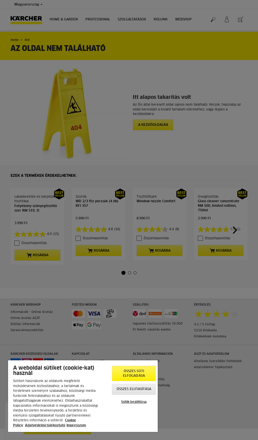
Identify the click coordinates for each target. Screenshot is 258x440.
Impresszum (76, 425)
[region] (83, 396)
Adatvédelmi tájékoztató (45, 425)
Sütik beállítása (134, 402)
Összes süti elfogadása (134, 373)
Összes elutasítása (134, 389)
